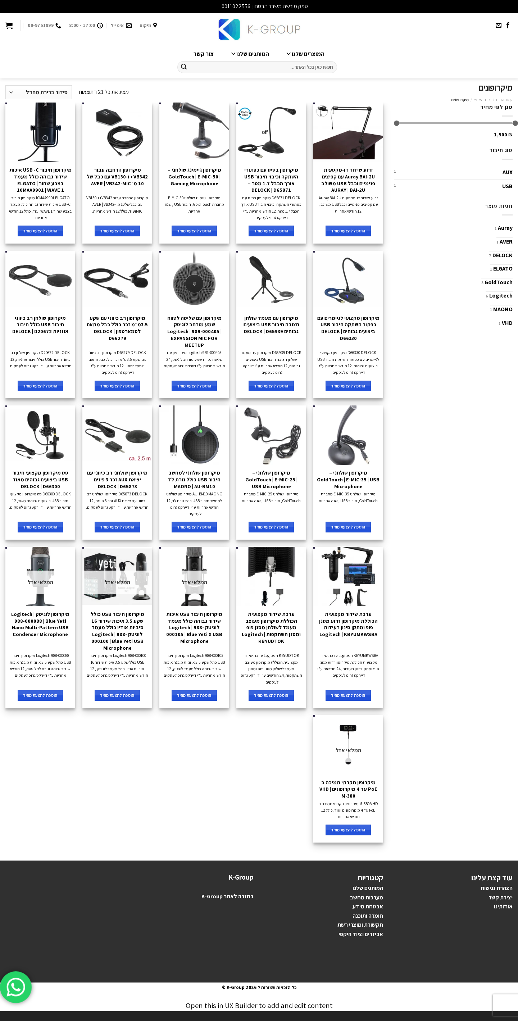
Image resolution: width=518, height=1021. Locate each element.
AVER (506, 241)
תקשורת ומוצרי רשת (360, 925)
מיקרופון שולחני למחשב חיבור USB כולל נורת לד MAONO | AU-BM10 (194, 479)
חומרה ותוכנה (368, 916)
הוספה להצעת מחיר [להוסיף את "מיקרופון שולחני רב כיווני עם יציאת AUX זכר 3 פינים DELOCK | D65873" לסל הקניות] (117, 527)
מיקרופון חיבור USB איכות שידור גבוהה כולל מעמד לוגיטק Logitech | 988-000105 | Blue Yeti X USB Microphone (194, 627)
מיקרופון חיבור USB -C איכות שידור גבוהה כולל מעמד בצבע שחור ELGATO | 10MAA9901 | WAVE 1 (40, 180)
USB (507, 186)
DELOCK (502, 255)
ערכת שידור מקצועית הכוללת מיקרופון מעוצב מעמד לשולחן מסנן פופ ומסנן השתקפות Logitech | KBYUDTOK (271, 627)
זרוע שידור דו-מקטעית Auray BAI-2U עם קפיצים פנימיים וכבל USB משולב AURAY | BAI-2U (348, 180)
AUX (508, 172)
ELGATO (503, 268)
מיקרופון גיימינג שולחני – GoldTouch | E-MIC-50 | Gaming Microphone (194, 176)
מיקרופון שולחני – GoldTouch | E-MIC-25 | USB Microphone (271, 479)
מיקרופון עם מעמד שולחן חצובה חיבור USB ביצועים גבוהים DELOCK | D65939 (271, 325)
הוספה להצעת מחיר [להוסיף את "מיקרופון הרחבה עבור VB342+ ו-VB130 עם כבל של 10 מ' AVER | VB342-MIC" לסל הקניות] (117, 230)
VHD (507, 323)
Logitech (501, 295)
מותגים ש (369, 888)
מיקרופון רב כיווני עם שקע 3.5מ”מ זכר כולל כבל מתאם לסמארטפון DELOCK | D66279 (117, 328)
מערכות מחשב (366, 897)
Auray (505, 228)
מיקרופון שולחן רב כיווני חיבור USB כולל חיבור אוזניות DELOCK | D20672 (40, 325)
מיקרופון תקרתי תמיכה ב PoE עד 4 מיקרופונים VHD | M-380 (348, 789)
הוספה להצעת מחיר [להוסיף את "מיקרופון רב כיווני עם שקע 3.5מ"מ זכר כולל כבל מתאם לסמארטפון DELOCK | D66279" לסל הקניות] (117, 386)
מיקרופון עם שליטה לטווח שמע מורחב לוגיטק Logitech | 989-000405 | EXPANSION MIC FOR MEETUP (194, 331)
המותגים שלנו (248, 54)
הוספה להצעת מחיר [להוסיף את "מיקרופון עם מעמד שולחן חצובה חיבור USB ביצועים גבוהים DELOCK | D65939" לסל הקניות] (271, 386)
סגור (215, 6)
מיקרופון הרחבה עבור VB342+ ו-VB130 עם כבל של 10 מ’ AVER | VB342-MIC (117, 176)
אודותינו (503, 906)
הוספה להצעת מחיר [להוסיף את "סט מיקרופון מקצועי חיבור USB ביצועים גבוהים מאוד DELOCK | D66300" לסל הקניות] (40, 527)
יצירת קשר (501, 897)
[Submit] (184, 67)
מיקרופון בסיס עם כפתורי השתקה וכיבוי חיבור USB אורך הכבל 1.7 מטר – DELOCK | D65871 (271, 180)
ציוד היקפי (482, 99)
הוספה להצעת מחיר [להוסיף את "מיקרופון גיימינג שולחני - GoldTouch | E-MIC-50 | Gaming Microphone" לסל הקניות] (194, 230)
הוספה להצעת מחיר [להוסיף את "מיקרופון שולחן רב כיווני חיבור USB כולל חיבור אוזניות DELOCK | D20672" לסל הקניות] (40, 386)
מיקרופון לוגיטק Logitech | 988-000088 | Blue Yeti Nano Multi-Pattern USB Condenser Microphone (40, 624)
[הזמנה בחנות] (38, 92)
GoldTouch (499, 282)
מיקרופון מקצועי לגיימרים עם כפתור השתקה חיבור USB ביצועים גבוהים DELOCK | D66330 (348, 328)
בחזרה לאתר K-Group (227, 896)
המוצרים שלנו (303, 54)
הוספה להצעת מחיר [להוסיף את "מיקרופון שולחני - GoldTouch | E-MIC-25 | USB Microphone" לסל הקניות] (271, 527)
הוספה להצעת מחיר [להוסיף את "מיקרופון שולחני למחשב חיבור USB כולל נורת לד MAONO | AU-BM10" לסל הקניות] (194, 527)
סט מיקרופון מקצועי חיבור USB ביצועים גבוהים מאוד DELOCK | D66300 (40, 479)
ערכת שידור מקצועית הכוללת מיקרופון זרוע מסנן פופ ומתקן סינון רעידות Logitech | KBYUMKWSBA (348, 624)
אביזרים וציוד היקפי (360, 934)
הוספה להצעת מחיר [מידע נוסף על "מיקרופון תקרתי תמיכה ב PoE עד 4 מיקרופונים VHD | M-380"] (348, 829)
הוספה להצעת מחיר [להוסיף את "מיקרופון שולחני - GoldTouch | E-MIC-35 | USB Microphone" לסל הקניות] (348, 527)
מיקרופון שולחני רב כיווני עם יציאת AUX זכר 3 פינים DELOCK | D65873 (117, 479)
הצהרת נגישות (497, 888)
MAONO (503, 309)
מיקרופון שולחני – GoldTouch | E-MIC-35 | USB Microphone (348, 479)
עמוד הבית (504, 99)
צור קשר (204, 54)
